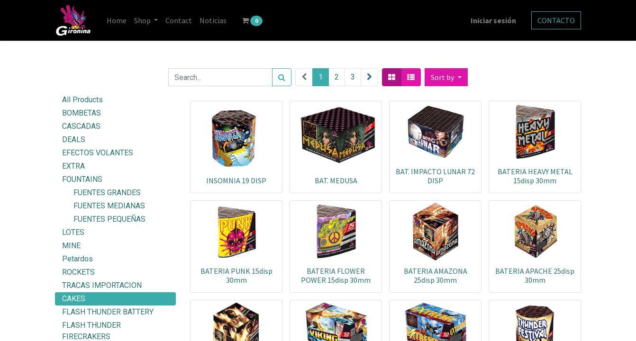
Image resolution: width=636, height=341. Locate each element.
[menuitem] (116, 20)
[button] (446, 77)
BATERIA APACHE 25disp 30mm (534, 275)
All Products (82, 99)
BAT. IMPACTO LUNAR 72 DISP (435, 176)
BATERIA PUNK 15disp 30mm (236, 275)
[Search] (281, 77)
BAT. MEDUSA (336, 180)
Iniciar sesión (493, 20)
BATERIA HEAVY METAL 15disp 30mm (535, 176)
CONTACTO (556, 20)
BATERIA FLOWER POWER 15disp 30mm (336, 275)
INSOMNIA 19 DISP (236, 180)
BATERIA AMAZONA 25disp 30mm (435, 275)
